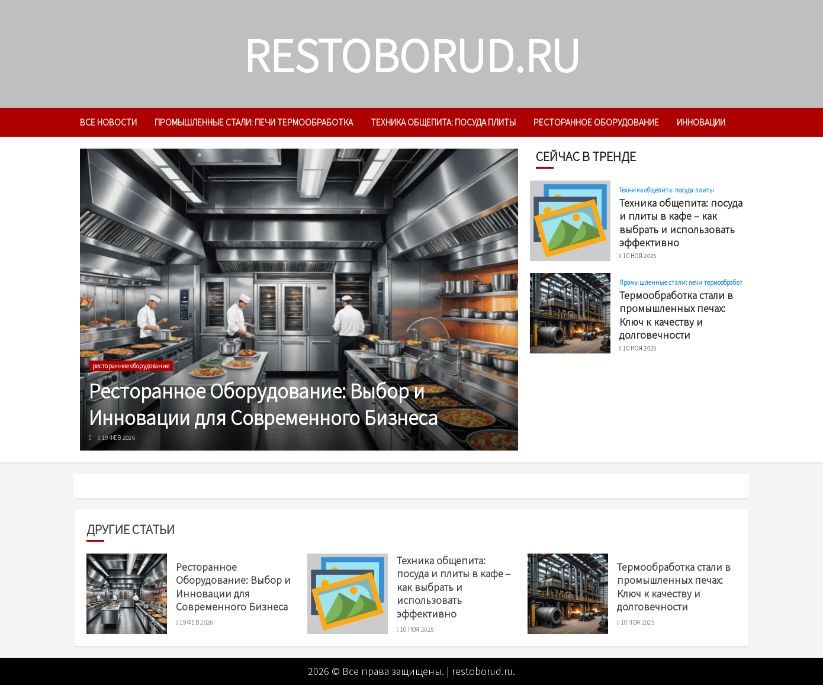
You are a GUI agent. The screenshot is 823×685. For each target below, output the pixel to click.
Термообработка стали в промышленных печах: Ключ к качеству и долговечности (676, 315)
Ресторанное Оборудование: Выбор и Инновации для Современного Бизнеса (263, 403)
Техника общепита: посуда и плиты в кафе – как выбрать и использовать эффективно (680, 222)
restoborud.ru (411, 53)
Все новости (108, 122)
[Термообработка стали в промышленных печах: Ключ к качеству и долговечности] (570, 313)
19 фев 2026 (118, 437)
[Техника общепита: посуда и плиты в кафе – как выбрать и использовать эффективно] (570, 221)
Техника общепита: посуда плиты (443, 122)
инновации (701, 122)
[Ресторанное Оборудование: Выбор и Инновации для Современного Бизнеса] (299, 300)
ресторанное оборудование (596, 122)
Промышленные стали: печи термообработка (254, 122)
